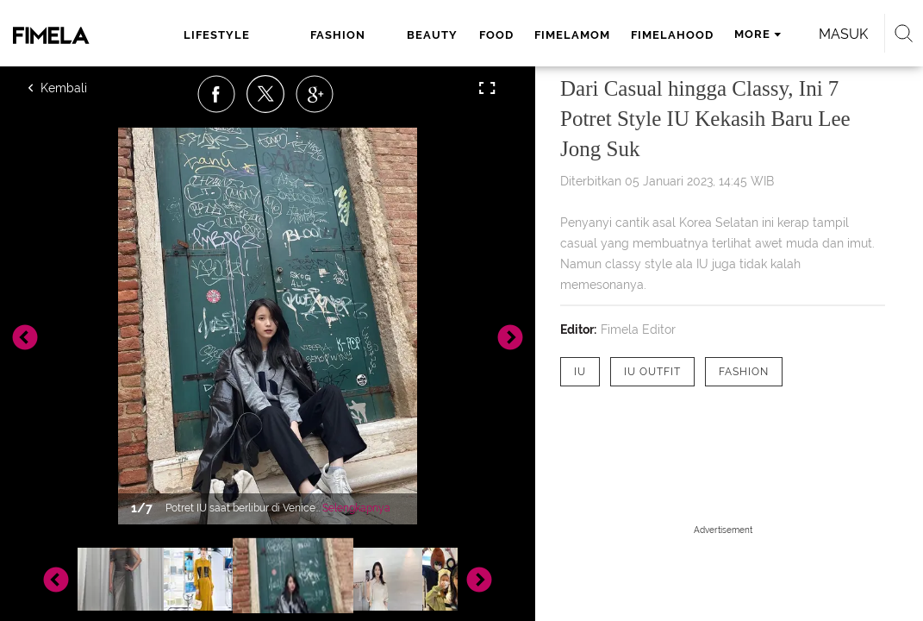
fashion (286, 34)
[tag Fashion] (744, 372)
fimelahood (599, 34)
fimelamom (499, 34)
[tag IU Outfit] (652, 372)
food (423, 34)
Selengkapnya (356, 508)
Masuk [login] (159, 81)
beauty (359, 34)
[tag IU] (580, 372)
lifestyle (204, 34)
